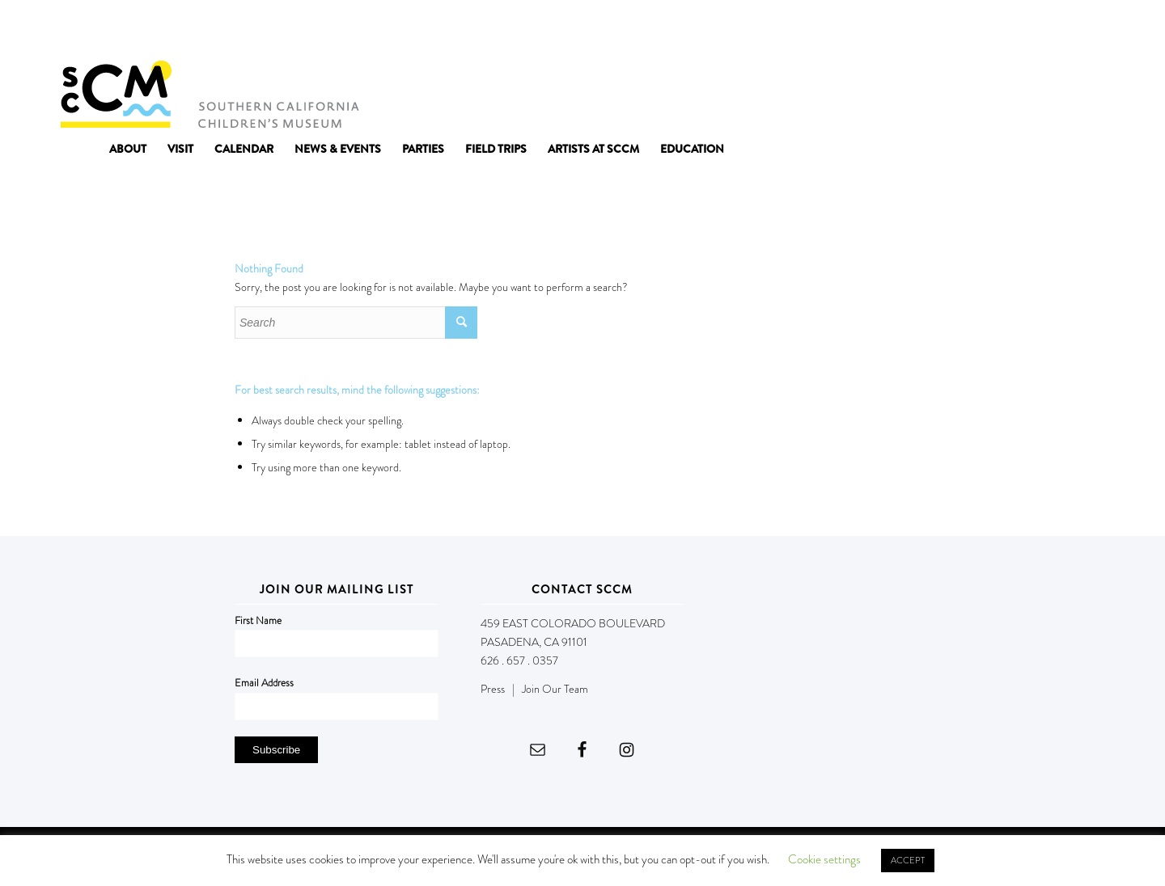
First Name (258, 620)
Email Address (264, 682)
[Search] (356, 322)
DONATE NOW (1069, 31)
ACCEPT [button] (908, 860)
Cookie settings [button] (824, 859)
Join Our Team (555, 689)
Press (493, 689)
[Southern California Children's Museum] (209, 93)
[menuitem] (128, 149)
